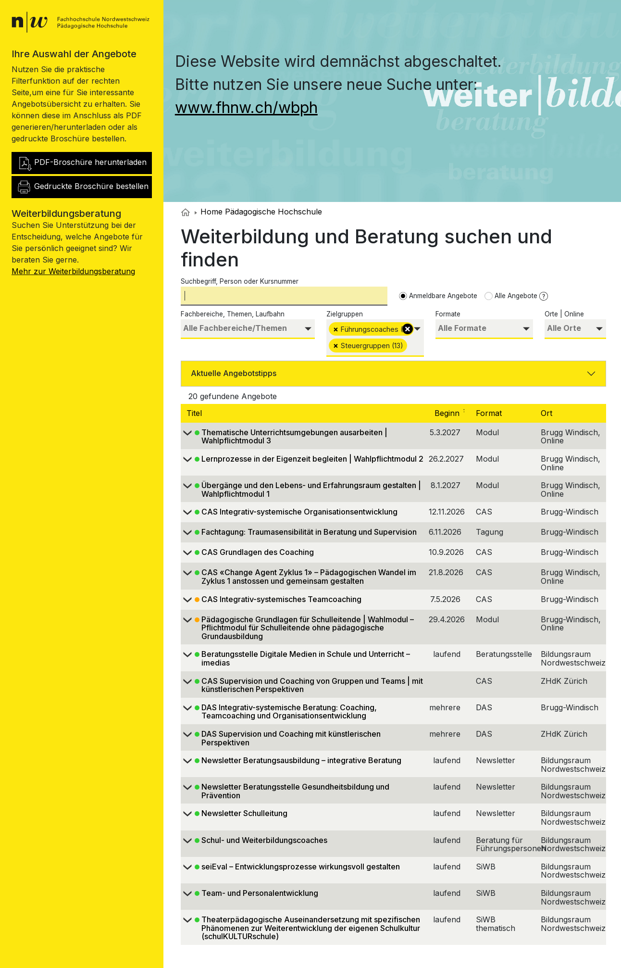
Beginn (454, 413)
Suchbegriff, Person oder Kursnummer (239, 281)
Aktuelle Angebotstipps (233, 373)
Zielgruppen (344, 314)
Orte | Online (564, 314)
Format (490, 413)
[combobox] (248, 329)
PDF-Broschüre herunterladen (81, 163)
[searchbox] (247, 328)
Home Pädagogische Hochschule (258, 211)
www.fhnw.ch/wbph (246, 107)
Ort (548, 413)
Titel (195, 413)
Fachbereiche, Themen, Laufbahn (233, 314)
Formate (447, 314)
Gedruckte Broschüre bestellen (82, 187)
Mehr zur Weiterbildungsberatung (73, 271)
